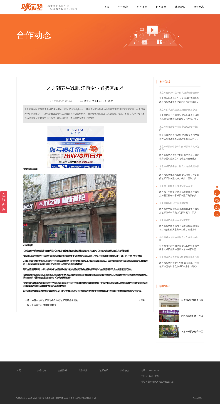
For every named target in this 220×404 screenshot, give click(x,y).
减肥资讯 (180, 6)
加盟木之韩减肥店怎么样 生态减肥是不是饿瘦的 (55, 300)
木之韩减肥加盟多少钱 (27, 245)
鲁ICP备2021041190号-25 (84, 398)
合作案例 (142, 6)
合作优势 (123, 6)
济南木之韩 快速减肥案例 (44, 305)
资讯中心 (96, 101)
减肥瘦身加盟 (30, 269)
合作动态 (199, 6)
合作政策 (161, 6)
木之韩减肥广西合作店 (197, 316)
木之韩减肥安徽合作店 (197, 331)
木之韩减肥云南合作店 (197, 300)
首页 (106, 6)
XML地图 (197, 398)
